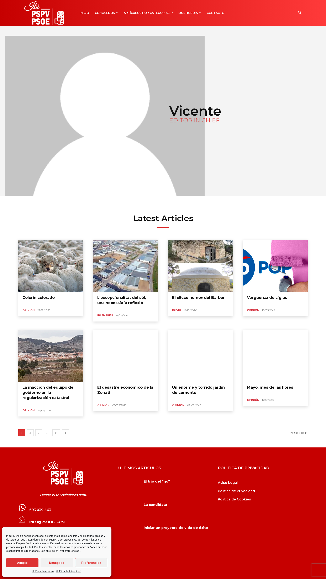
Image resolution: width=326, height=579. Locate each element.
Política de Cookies (234, 499)
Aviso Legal (228, 483)
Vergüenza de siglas (267, 297)
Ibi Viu (176, 310)
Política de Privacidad (68, 571)
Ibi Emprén (105, 315)
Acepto (22, 563)
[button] (300, 13)
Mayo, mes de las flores (270, 387)
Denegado (56, 563)
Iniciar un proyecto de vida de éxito (176, 528)
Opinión (28, 310)
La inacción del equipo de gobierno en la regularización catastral (47, 392)
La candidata (155, 505)
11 (56, 433)
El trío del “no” (157, 481)
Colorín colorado (38, 297)
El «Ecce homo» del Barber (198, 297)
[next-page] (65, 432)
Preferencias (91, 563)
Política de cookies (43, 571)
